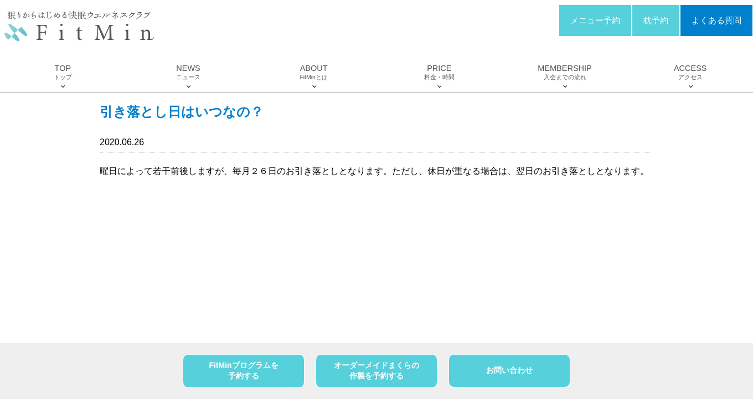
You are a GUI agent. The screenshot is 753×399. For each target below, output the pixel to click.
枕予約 (655, 20)
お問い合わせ (509, 370)
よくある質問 (716, 20)
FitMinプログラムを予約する (243, 371)
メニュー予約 (595, 20)
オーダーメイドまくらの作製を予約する (376, 371)
